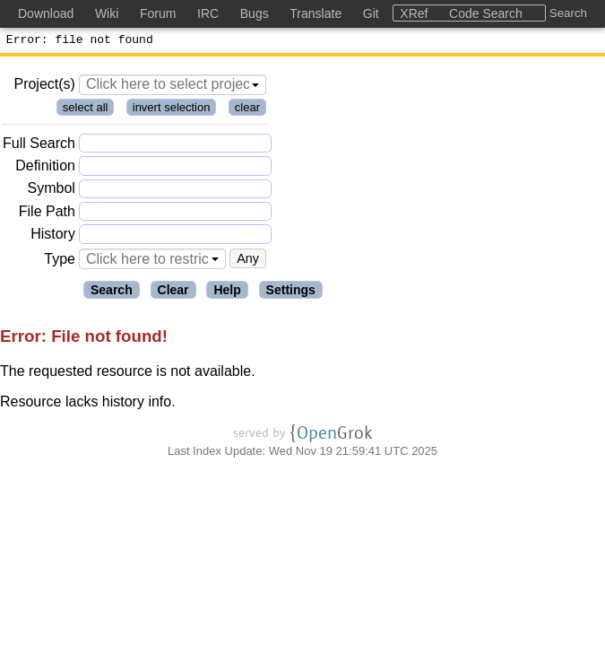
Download (45, 13)
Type (59, 261)
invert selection (172, 110)
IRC (208, 13)
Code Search (486, 13)
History (52, 236)
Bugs (254, 13)
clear (247, 110)
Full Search (39, 145)
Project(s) (43, 86)
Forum (158, 13)
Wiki (106, 13)
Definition (45, 168)
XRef (414, 13)
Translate (315, 13)
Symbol (51, 191)
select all (85, 110)
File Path (47, 214)
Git (371, 13)
